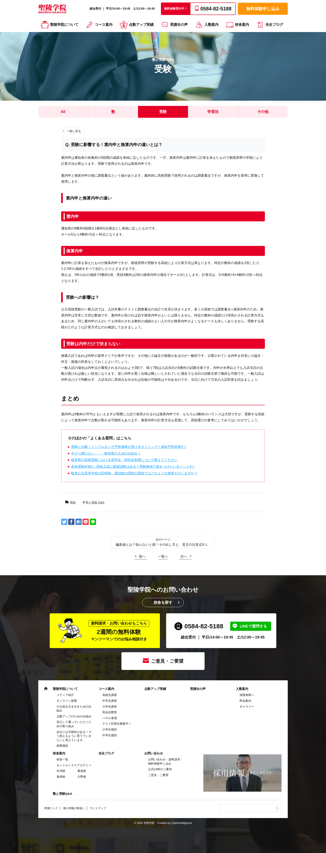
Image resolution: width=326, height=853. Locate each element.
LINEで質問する (253, 626)
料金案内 (245, 700)
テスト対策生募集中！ (116, 723)
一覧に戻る (74, 131)
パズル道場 (109, 718)
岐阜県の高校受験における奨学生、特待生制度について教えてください (124, 460)
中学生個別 (109, 735)
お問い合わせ (153, 753)
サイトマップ (98, 808)
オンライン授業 (67, 700)
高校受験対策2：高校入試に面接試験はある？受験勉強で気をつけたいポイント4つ (133, 466)
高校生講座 (109, 695)
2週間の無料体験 (119, 630)
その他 (262, 112)
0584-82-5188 (203, 626)
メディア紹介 (65, 695)
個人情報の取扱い (74, 808)
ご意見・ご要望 (167, 661)
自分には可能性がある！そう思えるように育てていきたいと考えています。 (74, 736)
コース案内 (103, 25)
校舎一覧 (62, 759)
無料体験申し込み (262, 8)
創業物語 (62, 745)
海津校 (61, 776)
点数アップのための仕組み (74, 716)
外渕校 (61, 770)
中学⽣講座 (109, 700)
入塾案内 (211, 25)
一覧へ (163, 556)
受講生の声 (179, 25)
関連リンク (51, 808)
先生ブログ (274, 25)
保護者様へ (247, 695)
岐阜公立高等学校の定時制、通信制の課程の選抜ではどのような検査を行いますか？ (134, 473)
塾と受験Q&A (62, 793)
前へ (142, 556)
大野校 (81, 776)
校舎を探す (163, 602)
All (63, 112)
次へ (183, 556)
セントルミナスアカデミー (74, 765)
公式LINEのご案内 (160, 769)
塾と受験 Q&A (95, 502)
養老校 (81, 770)
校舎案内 (242, 25)
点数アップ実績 (141, 25)
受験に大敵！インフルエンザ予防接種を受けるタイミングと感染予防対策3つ (128, 447)
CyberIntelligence (181, 822)
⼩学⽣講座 (109, 706)
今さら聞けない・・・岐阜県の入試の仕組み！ (106, 453)
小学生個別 (109, 729)
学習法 (213, 112)
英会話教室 (109, 712)
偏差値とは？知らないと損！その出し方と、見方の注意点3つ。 (163, 544)
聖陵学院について (64, 25)
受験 (163, 112)
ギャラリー (247, 706)
